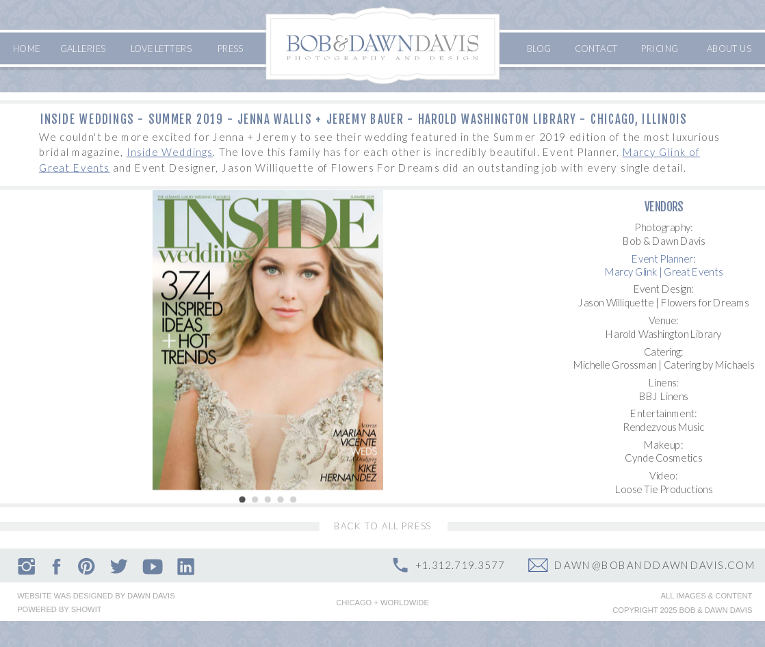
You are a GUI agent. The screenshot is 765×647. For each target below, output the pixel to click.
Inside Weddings (170, 152)
